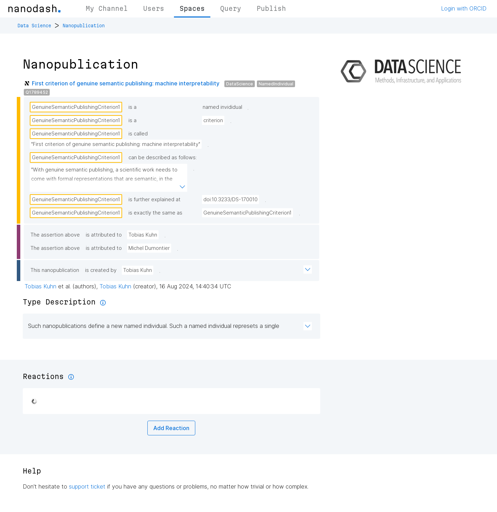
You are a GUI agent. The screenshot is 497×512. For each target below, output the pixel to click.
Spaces (192, 8)
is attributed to (104, 235)
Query (230, 8)
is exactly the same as (155, 213)
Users (153, 8)
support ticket (87, 486)
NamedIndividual (276, 83)
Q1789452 (37, 92)
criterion (213, 120)
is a (132, 107)
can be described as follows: (162, 157)
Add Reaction (171, 428)
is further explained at (154, 199)
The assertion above (55, 235)
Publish (271, 8)
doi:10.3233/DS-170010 (230, 199)
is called (138, 134)
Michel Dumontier (149, 248)
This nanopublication (54, 270)
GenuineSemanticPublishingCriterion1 (76, 107)
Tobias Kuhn (142, 235)
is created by (101, 270)
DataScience (239, 83)
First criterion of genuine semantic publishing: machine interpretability (125, 83)
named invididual (222, 107)
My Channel (107, 8)
